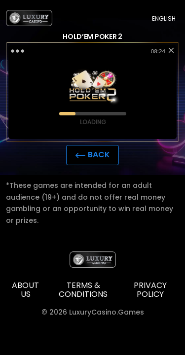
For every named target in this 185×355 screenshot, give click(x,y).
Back (92, 154)
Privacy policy (150, 290)
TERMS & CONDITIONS (83, 290)
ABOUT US (25, 290)
